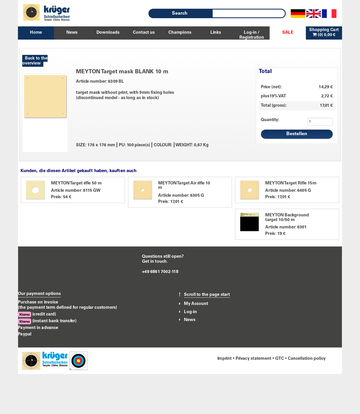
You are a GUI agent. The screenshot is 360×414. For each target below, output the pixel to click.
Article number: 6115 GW (75, 191)
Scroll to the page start (207, 295)
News (189, 320)
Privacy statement (253, 358)
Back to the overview (35, 61)
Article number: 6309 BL (100, 81)
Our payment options (39, 294)
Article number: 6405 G (288, 191)
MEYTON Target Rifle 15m (290, 183)
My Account (196, 304)
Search (179, 13)
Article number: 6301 (285, 227)
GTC (279, 358)
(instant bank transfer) (47, 321)
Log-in (190, 312)
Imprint (224, 358)
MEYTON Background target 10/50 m (287, 217)
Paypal (24, 334)
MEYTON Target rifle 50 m (76, 183)
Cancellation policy (307, 358)
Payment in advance (38, 328)
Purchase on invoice (38, 303)
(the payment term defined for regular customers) (67, 308)
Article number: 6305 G (181, 196)
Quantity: (269, 120)
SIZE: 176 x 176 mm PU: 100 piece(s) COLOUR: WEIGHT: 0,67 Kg (142, 145)
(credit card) (37, 314)
